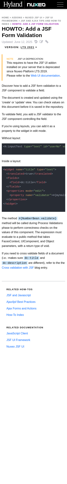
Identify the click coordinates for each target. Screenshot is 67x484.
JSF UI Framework (18, 339)
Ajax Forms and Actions (21, 308)
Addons (17, 17)
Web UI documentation (45, 75)
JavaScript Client (17, 333)
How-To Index (15, 314)
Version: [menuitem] (21, 47)
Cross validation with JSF (18, 267)
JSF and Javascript (18, 295)
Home (5, 17)
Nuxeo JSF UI (33, 17)
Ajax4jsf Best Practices (21, 301)
